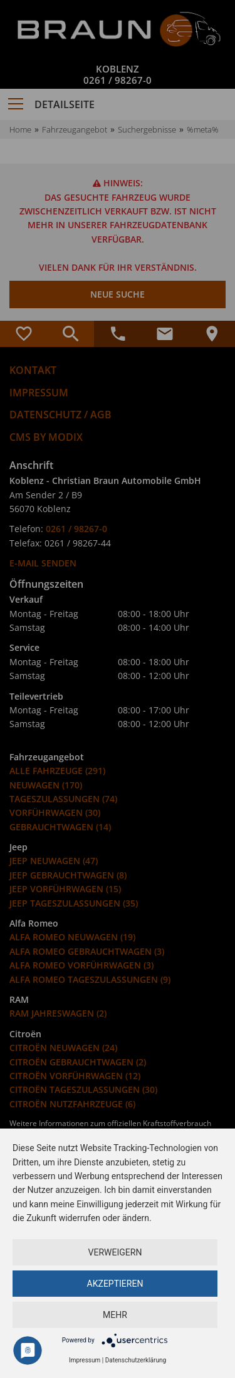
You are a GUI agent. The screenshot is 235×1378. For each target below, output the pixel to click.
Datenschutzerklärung (135, 1360)
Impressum (84, 1360)
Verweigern (115, 1252)
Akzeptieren (115, 1284)
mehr (115, 1315)
